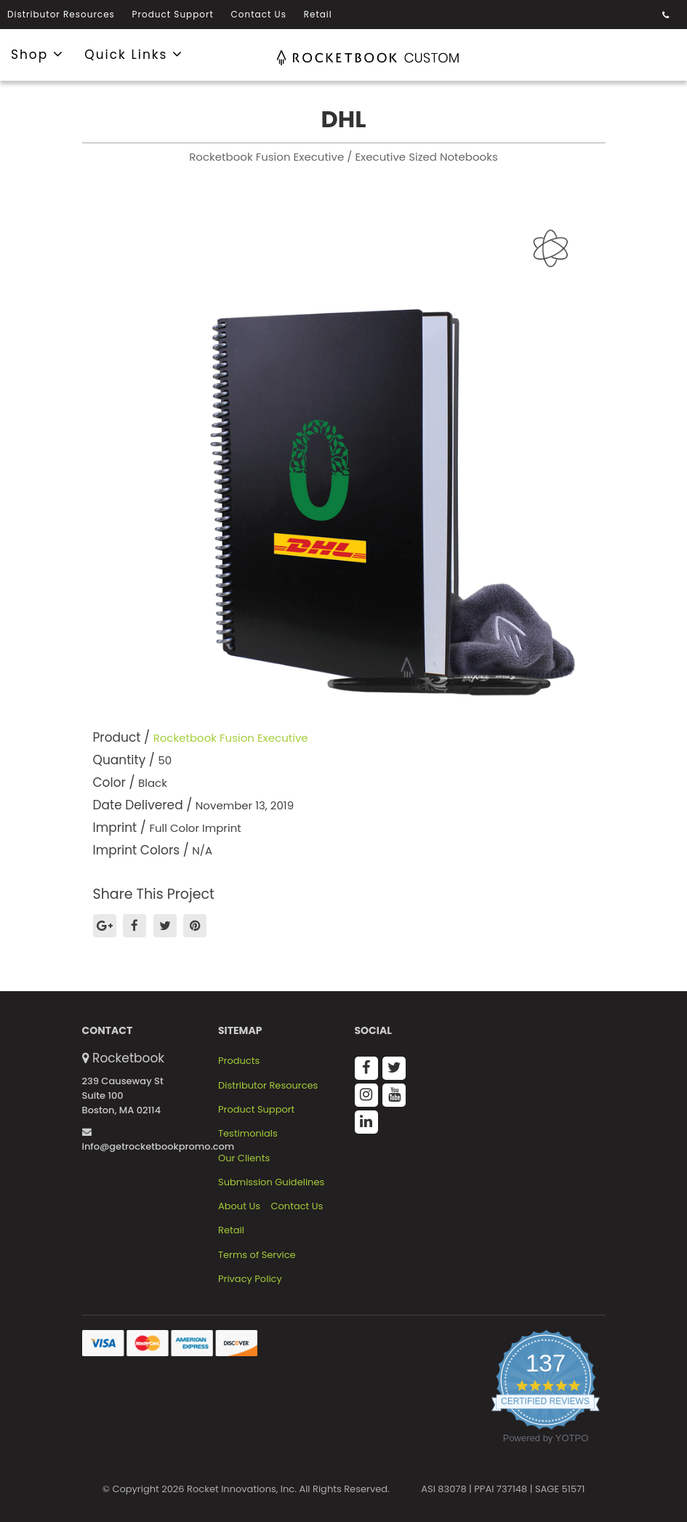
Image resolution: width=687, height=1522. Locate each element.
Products (239, 1061)
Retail (318, 14)
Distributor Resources (61, 14)
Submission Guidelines (271, 1182)
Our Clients (244, 1158)
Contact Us (258, 14)
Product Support (173, 14)
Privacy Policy (250, 1279)
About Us (239, 1206)
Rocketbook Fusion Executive (230, 737)
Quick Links (133, 54)
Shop (37, 54)
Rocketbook (128, 1058)
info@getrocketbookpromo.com (158, 1140)
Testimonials (248, 1133)
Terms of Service (257, 1255)
